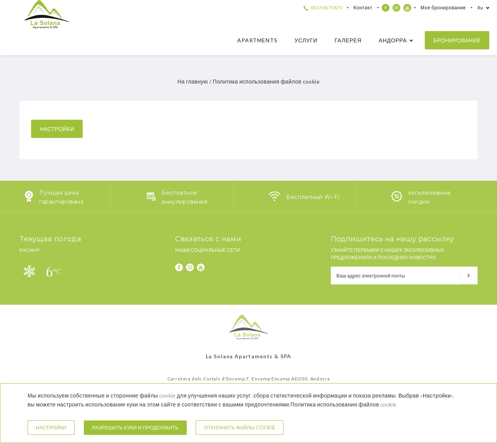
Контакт (362, 7)
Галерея (348, 40)
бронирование (457, 40)
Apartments (257, 40)
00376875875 (323, 7)
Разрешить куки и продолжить (135, 427)
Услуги (305, 40)
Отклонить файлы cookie (239, 427)
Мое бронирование (443, 7)
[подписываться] (468, 275)
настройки (57, 129)
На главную (192, 81)
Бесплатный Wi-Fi (312, 197)
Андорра (393, 40)
